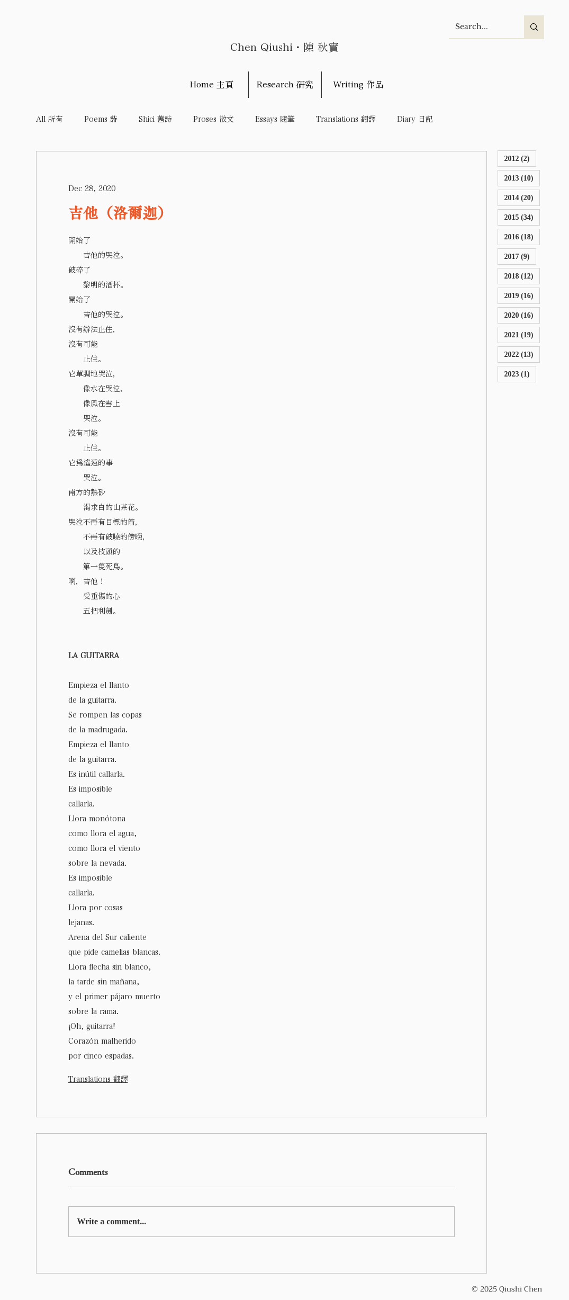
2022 (522, 353)
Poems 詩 (101, 119)
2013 (522, 177)
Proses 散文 (213, 119)
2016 (522, 236)
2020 (522, 314)
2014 (522, 197)
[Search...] (478, 26)
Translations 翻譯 (346, 119)
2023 (520, 373)
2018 (522, 275)
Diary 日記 (415, 119)
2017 (520, 256)
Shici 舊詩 (155, 119)
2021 (522, 334)
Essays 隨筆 (275, 119)
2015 (522, 216)
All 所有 (49, 119)
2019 (522, 295)
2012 (520, 158)
